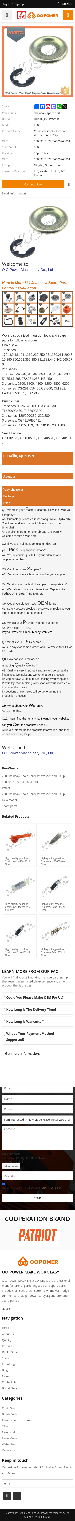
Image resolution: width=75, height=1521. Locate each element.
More (6, 1309)
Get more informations (22, 1053)
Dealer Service (11, 1352)
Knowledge (9, 1364)
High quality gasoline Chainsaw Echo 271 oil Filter (53, 952)
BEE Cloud (44, 1517)
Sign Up (19, 4)
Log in (6, 4)
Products (8, 1346)
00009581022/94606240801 (20, 782)
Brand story (9, 1388)
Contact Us (9, 1382)
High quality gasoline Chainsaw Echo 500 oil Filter (53, 906)
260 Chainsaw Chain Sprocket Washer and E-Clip (33, 776)
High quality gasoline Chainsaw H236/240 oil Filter (53, 861)
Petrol (6, 788)
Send (37, 1198)
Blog (5, 1370)
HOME (6, 1328)
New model (9, 800)
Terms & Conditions (52, 1187)
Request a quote (68, 15)
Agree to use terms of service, (32, 1186)
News (5, 1376)
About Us (8, 1334)
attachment (11, 1166)
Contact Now (33, 184)
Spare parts (9, 806)
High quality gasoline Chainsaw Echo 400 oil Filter (17, 952)
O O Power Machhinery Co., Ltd (27, 270)
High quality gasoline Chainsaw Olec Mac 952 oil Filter (18, 906)
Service (6, 1358)
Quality (6, 1340)
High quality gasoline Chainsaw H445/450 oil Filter (18, 861)
